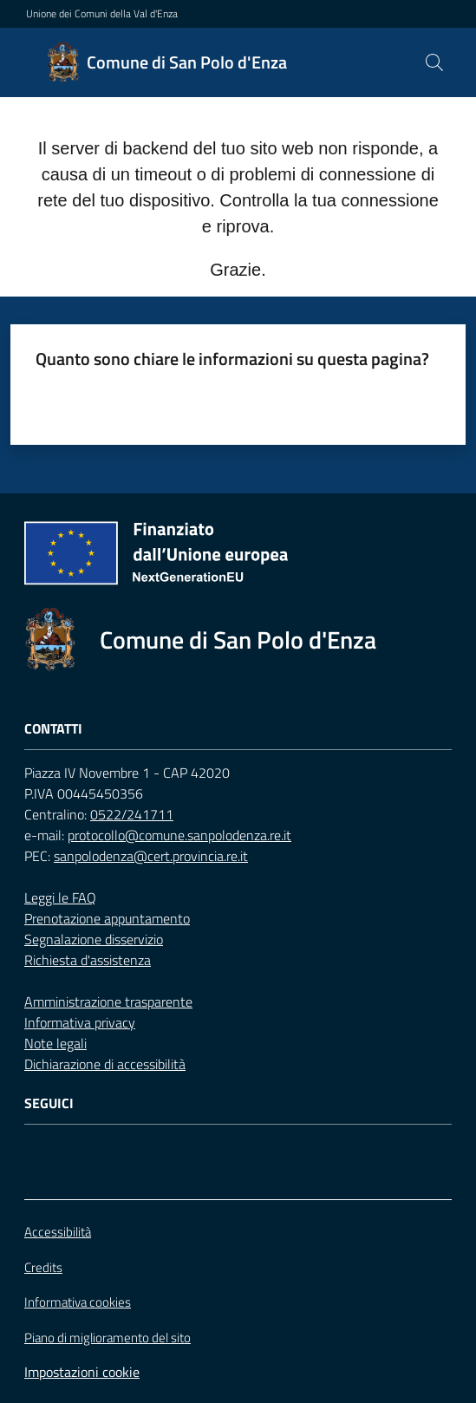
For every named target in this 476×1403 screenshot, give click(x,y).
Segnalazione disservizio (93, 939)
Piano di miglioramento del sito (107, 1338)
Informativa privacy (79, 1022)
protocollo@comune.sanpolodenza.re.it (179, 835)
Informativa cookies (77, 1302)
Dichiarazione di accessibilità (105, 1064)
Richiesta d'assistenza (87, 959)
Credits (43, 1267)
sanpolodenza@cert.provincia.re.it (151, 855)
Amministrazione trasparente (108, 1001)
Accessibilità (57, 1232)
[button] (434, 62)
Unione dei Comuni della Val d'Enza (102, 14)
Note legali (55, 1043)
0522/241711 (131, 814)
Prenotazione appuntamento (107, 918)
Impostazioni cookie (82, 1371)
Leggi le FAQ (60, 897)
